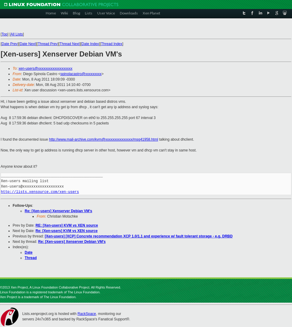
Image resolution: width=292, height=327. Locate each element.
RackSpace (86, 314)
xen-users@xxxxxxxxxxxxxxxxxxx (46, 68)
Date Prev (9, 44)
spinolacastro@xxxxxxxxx (80, 74)
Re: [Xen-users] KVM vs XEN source (67, 231)
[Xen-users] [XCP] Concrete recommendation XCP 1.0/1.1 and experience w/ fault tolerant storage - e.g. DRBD (139, 236)
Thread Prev (47, 44)
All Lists (17, 34)
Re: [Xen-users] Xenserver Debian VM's (58, 211)
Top (4, 34)
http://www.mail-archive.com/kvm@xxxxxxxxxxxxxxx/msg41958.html (103, 139)
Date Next (28, 44)
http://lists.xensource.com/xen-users (40, 191)
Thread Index (112, 44)
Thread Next (69, 44)
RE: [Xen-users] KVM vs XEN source (67, 225)
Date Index (90, 44)
